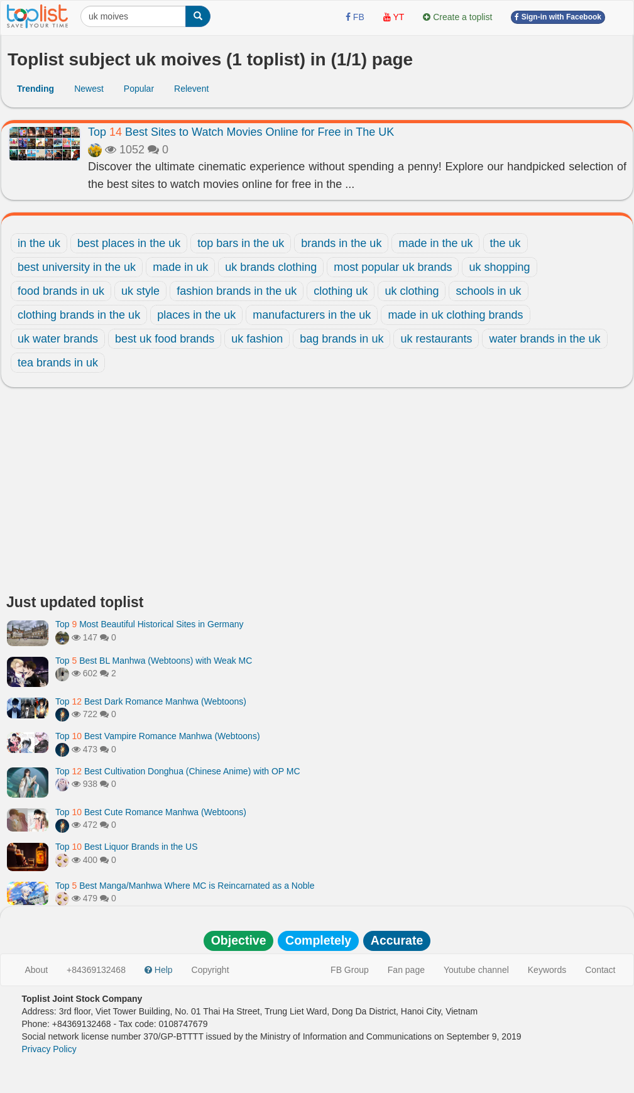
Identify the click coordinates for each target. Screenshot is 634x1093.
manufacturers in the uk (312, 315)
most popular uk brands (393, 267)
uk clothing (412, 291)
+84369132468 (96, 970)
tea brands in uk (58, 362)
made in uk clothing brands (455, 315)
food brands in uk (61, 291)
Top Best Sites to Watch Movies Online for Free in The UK (241, 132)
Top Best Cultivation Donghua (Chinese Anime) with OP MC (177, 771)
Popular (139, 89)
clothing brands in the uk (79, 315)
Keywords (547, 970)
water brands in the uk (544, 338)
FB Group (350, 970)
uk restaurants (436, 338)
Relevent (191, 89)
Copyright (210, 970)
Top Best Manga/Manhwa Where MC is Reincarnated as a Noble (184, 886)
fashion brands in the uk (237, 291)
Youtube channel (476, 970)
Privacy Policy (49, 1049)
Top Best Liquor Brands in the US (126, 847)
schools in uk (488, 291)
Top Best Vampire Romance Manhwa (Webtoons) (157, 736)
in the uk (39, 243)
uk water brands (58, 338)
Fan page (406, 970)
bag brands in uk (341, 338)
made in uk (180, 267)
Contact (600, 970)
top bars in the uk (240, 243)
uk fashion (257, 338)
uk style (140, 291)
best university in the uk (77, 267)
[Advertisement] (317, 494)
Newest (89, 89)
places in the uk (196, 315)
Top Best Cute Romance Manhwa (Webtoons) (150, 812)
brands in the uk (341, 243)
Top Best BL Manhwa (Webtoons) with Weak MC (153, 661)
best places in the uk (128, 243)
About (36, 970)
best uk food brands (164, 338)
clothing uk (341, 291)
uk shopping (499, 267)
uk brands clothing (271, 267)
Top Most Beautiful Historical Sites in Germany (149, 624)
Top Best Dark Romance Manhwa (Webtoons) (150, 701)
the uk (505, 243)
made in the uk (435, 243)
